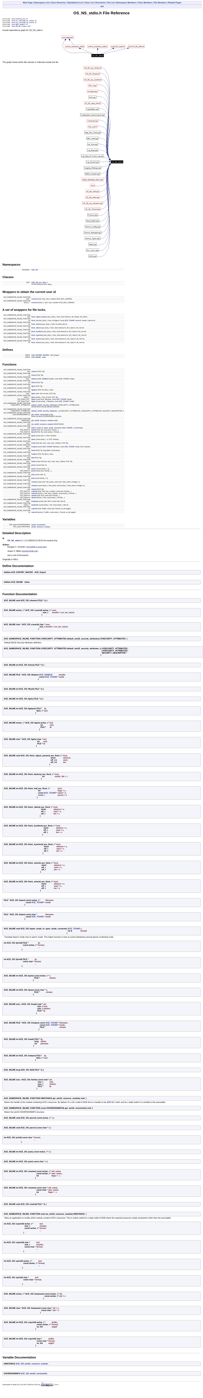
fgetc (33, 388)
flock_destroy (36, 326)
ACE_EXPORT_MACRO (40, 357)
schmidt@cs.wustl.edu (36, 549)
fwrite (33, 463)
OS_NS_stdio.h (14, 542)
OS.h (15, 561)
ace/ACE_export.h (19, 26)
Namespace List (41, 3)
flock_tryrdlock (37, 333)
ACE (85, 1104)
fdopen (34, 381)
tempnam (34, 503)
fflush (33, 384)
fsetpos (34, 456)
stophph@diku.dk (29, 553)
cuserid (34, 301)
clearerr (34, 373)
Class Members (145, 3)
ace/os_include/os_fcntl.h (24, 23)
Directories (100, 3)
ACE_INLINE (36, 359)
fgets (33, 395)
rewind (34, 491)
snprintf (34, 493)
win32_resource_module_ (41, 529)
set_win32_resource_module (42, 426)
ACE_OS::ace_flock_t (39, 284)
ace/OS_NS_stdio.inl (21, 28)
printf (33, 473)
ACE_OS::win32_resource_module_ (32, 1366)
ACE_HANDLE (43, 381)
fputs (33, 437)
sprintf (33, 497)
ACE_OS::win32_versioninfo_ (34, 1375)
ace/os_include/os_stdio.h (24, 21)
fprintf (33, 432)
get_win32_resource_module (42, 422)
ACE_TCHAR (69, 322)
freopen (34, 448)
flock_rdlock (36, 330)
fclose (33, 377)
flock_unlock (36, 341)
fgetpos (34, 392)
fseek (33, 452)
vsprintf (34, 510)
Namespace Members (126, 3)
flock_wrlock (36, 344)
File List (110, 3)
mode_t (85, 322)
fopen (33, 401)
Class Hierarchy (58, 3)
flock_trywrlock (37, 337)
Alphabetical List (75, 3)
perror (33, 467)
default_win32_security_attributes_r (45, 413)
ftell (32, 459)
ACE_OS (34, 272)
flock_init (34, 322)
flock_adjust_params (39, 319)
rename (34, 484)
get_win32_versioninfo (40, 416)
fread (33, 445)
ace (102, 6)
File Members (160, 3)
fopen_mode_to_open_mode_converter (46, 430)
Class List (89, 3)
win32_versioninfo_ (38, 526)
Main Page (28, 3)
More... (50, 286)
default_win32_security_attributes (44, 407)
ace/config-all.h (19, 19)
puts (33, 476)
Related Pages (174, 3)
